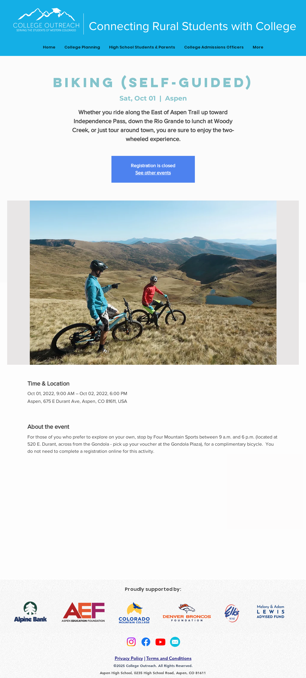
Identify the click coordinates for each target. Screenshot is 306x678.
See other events (153, 172)
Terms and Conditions (169, 658)
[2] (175, 642)
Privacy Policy (129, 658)
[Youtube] (160, 642)
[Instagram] (131, 642)
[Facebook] (146, 642)
